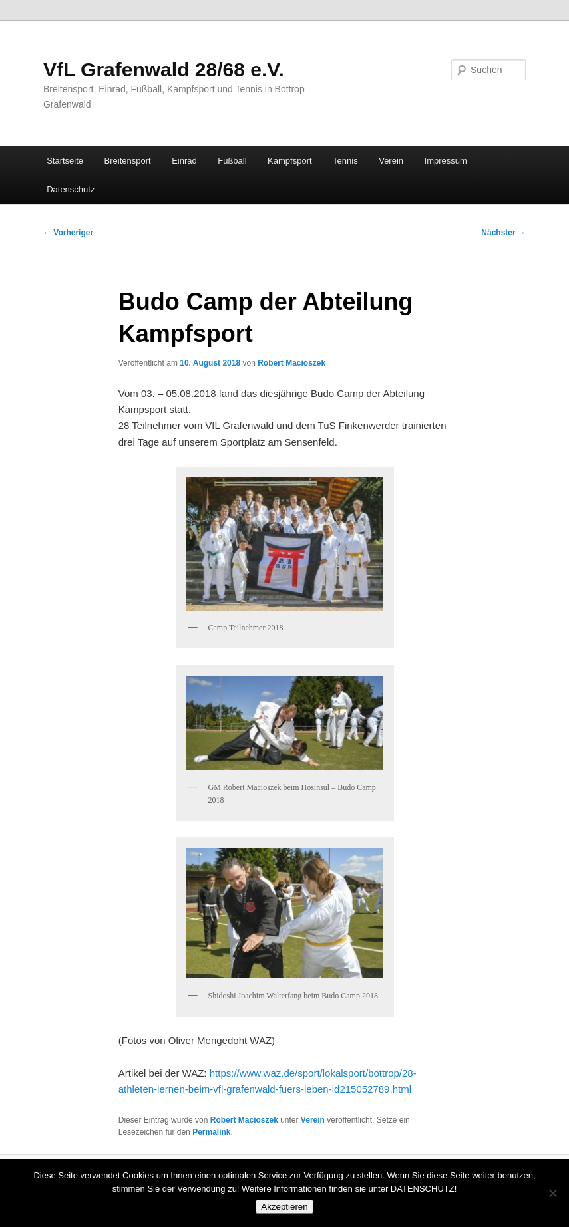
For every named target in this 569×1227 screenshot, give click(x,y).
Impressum (446, 161)
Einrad (184, 161)
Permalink (211, 1132)
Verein (391, 161)
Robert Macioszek (291, 363)
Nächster (503, 232)
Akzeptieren (284, 1207)
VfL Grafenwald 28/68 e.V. (163, 69)
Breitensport (127, 161)
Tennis (345, 161)
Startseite (65, 161)
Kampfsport (289, 161)
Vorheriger (68, 232)
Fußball (232, 161)
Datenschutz (71, 189)
